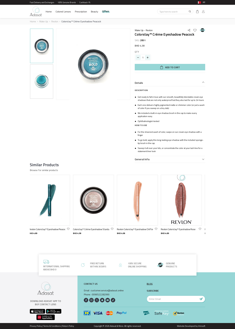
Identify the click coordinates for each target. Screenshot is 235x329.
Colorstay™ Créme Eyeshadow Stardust (93, 229)
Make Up (43, 21)
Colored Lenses (63, 11)
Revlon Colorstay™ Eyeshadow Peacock (49, 229)
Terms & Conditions (52, 326)
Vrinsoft (201, 326)
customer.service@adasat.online (107, 290)
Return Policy (68, 326)
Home (49, 11)
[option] (41, 46)
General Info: (142, 159)
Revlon (54, 21)
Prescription (81, 11)
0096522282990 (100, 294)
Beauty (94, 11)
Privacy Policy (36, 326)
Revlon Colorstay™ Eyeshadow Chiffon (137, 229)
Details (139, 83)
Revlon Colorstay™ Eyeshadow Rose (180, 229)
